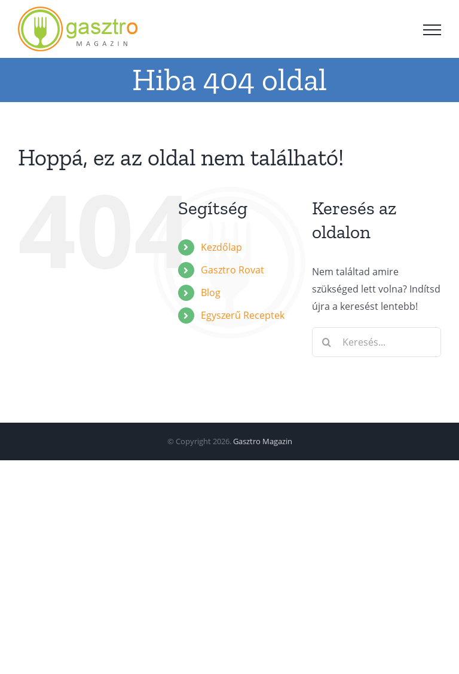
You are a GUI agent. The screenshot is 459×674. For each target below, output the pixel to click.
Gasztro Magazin (262, 441)
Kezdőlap (221, 247)
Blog (211, 292)
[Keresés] (327, 342)
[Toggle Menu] (432, 29)
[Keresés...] (376, 342)
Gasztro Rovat (232, 269)
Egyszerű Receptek (242, 315)
